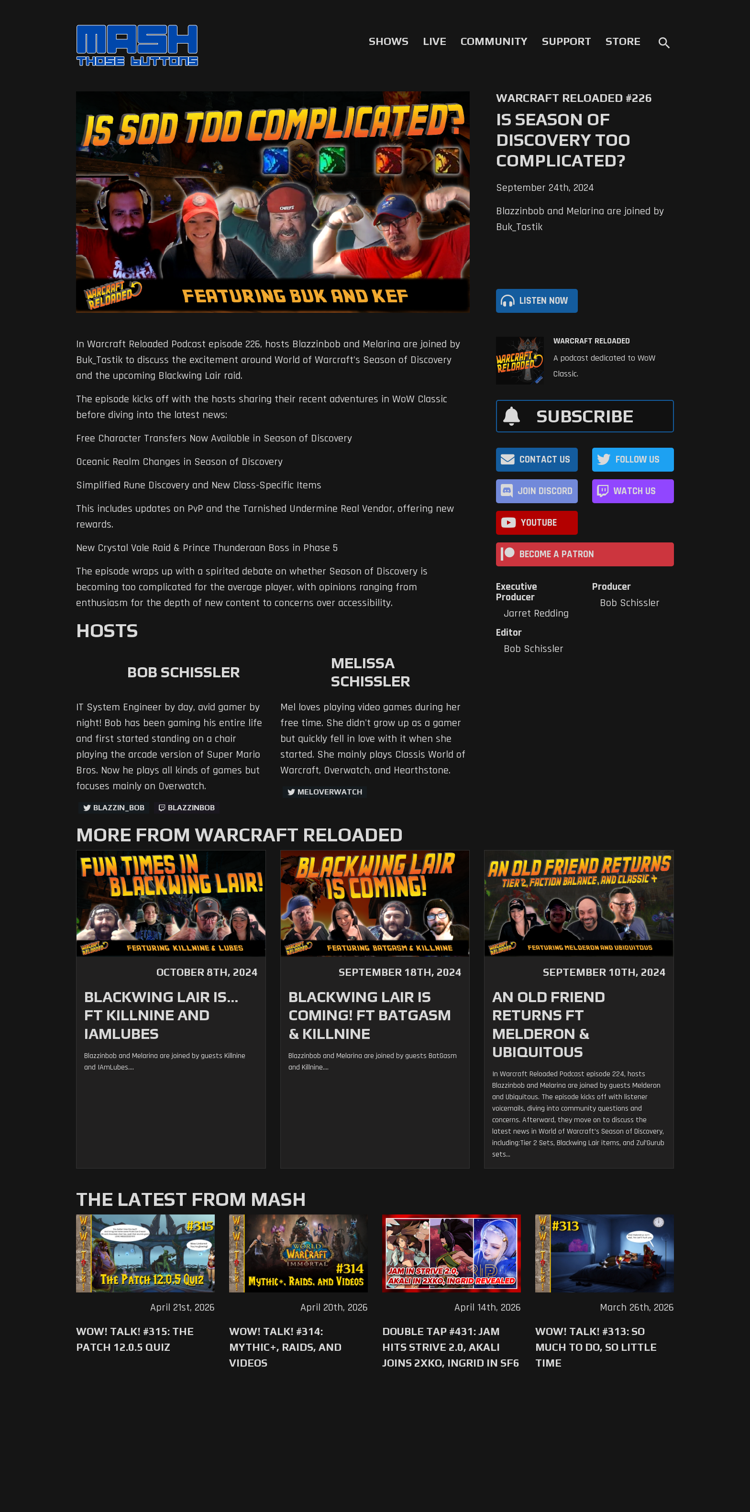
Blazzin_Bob (118, 807)
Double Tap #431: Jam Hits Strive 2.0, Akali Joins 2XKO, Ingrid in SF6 (450, 1347)
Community (494, 41)
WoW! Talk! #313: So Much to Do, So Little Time (596, 1347)
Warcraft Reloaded (591, 341)
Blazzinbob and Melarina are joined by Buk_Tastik (580, 219)
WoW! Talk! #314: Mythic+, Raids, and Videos (285, 1347)
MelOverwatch (330, 791)
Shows (388, 41)
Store (623, 41)
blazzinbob (191, 807)
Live (434, 41)
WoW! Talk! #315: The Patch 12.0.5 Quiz (135, 1339)
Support (566, 41)
